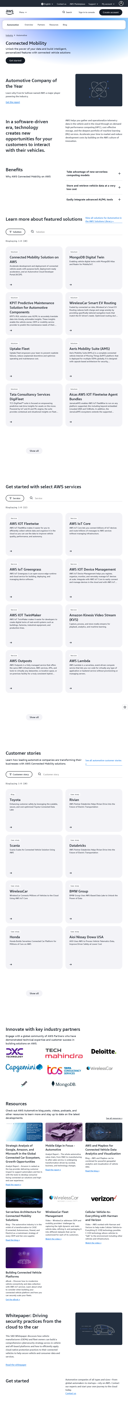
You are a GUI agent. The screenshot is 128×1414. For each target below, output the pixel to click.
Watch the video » (53, 1239)
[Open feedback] (124, 707)
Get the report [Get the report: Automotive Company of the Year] (13, 102)
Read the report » (13, 1184)
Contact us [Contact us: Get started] (70, 1393)
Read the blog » (92, 1171)
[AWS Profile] (121, 3)
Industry (9, 35)
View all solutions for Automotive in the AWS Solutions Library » (103, 219)
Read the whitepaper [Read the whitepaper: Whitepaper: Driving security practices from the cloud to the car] (16, 1364)
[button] (110, 12)
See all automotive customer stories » (103, 762)
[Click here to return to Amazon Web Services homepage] (10, 14)
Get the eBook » (13, 1299)
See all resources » (114, 1118)
